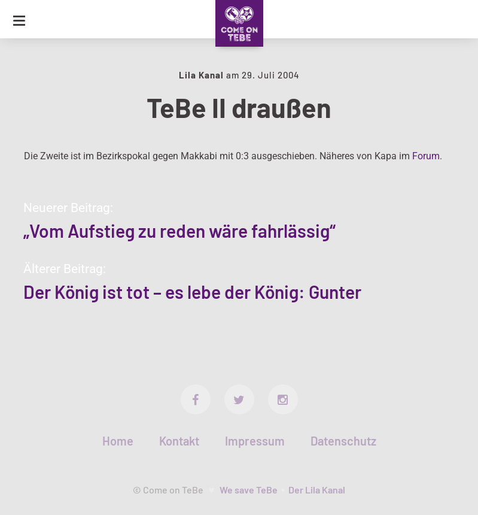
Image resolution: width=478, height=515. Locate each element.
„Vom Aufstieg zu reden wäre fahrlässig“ (179, 230)
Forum (426, 156)
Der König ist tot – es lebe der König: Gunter (192, 291)
